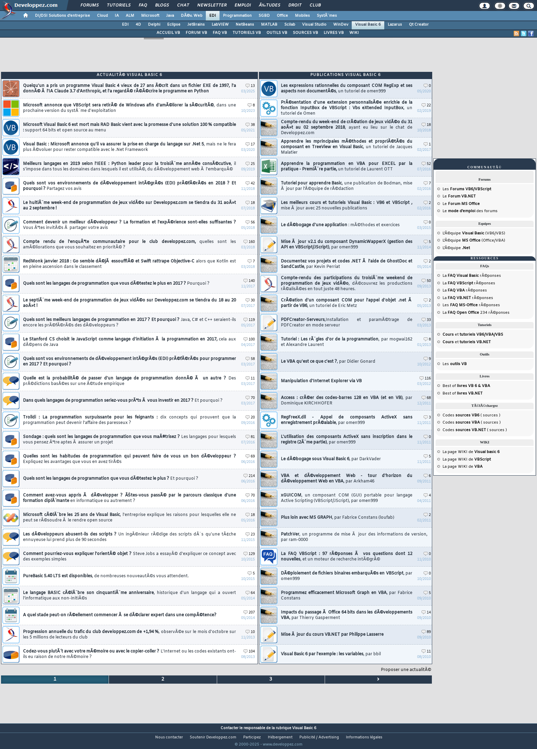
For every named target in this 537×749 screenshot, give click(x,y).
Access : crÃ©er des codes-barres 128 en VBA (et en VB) (346, 400)
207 (249, 612)
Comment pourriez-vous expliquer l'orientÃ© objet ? (129, 556)
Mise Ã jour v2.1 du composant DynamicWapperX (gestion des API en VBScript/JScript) (346, 244)
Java (170, 15)
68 (426, 398)
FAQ (143, 5)
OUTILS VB (276, 32)
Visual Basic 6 (368, 24)
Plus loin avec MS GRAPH (337, 517)
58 (250, 359)
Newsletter (212, 5)
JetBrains (196, 24)
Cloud (102, 15)
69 (250, 456)
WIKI (354, 32)
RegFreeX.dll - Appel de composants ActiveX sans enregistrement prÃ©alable (346, 420)
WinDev (340, 24)
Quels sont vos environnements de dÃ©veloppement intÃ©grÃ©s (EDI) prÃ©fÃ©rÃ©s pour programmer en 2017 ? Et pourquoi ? (129, 361)
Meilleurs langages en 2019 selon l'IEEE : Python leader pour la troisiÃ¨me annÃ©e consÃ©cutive (129, 166)
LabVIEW (220, 24)
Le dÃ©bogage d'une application (340, 225)
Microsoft (150, 15)
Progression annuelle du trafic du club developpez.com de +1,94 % (129, 634)
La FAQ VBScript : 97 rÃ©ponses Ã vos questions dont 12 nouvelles (346, 556)
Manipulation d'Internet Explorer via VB (321, 381)
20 (250, 417)
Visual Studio (314, 24)
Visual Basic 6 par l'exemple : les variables (331, 654)
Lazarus (395, 24)
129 (249, 554)
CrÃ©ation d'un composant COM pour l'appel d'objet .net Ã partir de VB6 (346, 303)
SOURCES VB (305, 32)
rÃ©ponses (474, 275)
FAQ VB (220, 32)
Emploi (242, 5)
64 (250, 593)
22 (426, 105)
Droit (295, 5)
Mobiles (302, 15)
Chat (183, 5)
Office (282, 15)
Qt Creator (419, 24)
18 (250, 203)
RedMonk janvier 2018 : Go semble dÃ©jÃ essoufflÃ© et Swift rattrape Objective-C (129, 264)
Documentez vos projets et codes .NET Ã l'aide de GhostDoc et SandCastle (346, 264)
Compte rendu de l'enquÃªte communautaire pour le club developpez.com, (129, 244)
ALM (130, 15)
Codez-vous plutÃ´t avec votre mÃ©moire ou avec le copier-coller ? (129, 654)
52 (426, 164)
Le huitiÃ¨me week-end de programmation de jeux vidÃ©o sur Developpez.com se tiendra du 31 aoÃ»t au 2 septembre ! (129, 205)
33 (426, 320)
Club (315, 5)
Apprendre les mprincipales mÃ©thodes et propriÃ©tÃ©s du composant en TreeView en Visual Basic (346, 147)
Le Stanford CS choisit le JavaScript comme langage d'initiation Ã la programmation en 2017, (129, 342)
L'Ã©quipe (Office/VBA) (473, 240)
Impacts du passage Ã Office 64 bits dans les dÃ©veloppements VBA (346, 615)
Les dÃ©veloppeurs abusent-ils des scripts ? (129, 537)
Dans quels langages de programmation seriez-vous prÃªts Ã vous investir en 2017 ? (123, 400)
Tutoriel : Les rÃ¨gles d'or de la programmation (346, 342)
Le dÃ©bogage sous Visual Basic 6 (331, 459)
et (472, 334)
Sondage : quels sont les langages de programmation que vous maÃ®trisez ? (129, 439)
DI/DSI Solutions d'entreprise (62, 15)
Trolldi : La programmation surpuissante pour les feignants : (129, 420)
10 (250, 632)
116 (425, 378)
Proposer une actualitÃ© (406, 670)
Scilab (289, 24)
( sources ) (477, 415)
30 (250, 300)
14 (426, 612)
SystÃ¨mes (327, 15)
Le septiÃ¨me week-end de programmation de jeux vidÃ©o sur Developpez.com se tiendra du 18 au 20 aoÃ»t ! (129, 303)
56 (250, 222)
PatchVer (354, 537)
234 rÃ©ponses (479, 312)
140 (249, 281)
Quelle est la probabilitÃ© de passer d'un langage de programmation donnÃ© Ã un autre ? (129, 381)
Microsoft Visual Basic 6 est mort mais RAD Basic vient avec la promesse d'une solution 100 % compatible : (129, 127)
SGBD (264, 15)
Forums (89, 5)
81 (250, 437)
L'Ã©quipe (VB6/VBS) (473, 233)
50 (426, 281)
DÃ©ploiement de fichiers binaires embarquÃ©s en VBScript (346, 576)
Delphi (154, 24)
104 (249, 651)
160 (249, 242)
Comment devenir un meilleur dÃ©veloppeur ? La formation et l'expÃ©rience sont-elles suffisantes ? (129, 225)
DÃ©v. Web (191, 15)
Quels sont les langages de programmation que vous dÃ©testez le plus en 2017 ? (116, 283)
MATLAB (269, 24)
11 (250, 378)
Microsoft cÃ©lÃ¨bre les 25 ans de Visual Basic (129, 517)
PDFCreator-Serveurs (346, 322)
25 (250, 164)
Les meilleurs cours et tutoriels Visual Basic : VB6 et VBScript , (346, 205)
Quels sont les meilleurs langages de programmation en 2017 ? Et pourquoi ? (129, 322)
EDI (212, 15)
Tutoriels (118, 5)
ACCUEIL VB (168, 32)
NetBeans (245, 24)
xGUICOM (346, 498)
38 (250, 125)
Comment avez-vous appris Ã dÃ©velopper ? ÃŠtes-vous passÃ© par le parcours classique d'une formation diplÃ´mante (129, 498)
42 (250, 183)
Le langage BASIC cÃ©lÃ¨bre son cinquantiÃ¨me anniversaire (129, 595)
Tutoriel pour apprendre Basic (346, 186)
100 (249, 339)
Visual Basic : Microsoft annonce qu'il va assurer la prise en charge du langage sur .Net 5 (129, 147)
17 (250, 144)
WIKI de (479, 452)
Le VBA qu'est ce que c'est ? (328, 361)
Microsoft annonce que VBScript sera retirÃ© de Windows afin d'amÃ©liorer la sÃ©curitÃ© (129, 108)
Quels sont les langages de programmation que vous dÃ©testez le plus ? (110, 478)
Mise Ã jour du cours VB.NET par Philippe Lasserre (332, 634)
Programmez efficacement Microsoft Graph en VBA (346, 595)
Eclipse (173, 24)
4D (138, 24)
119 (249, 320)
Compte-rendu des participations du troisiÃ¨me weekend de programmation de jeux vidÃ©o (346, 283)
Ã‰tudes (269, 5)
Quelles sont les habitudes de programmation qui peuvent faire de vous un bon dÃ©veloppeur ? (129, 459)
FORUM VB (196, 32)
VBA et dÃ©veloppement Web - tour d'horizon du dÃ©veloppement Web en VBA (346, 478)
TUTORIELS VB (247, 32)
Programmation (237, 15)
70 (250, 398)
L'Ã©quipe (456, 248)
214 (249, 476)
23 (250, 534)
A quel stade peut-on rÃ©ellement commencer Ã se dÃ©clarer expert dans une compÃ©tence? (119, 615)
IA (117, 15)
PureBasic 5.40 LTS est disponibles (106, 576)
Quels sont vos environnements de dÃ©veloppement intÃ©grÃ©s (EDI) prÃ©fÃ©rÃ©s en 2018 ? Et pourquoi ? (129, 186)
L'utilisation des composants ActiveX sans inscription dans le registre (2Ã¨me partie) (346, 439)
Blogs (162, 5)
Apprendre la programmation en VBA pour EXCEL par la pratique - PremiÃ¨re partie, (346, 166)
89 (426, 632)
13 (250, 86)
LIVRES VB (334, 32)
